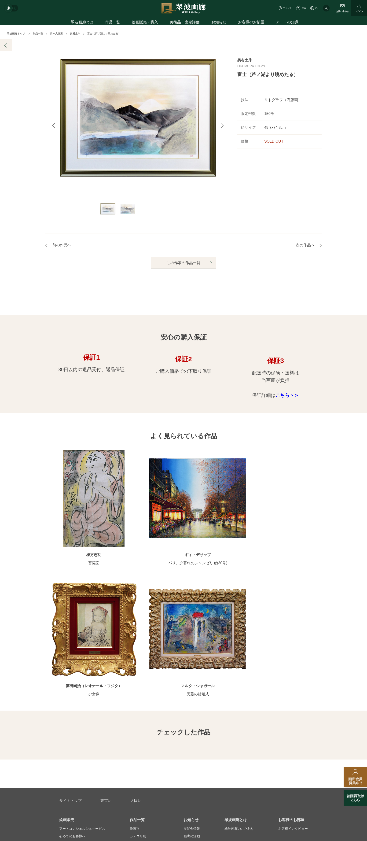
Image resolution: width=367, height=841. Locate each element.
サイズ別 (136, 702)
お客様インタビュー (293, 680)
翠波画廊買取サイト (293, 766)
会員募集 (65, 717)
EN (316, 8)
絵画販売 (66, 671)
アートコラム (288, 710)
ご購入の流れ (69, 702)
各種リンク (255, 766)
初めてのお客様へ (72, 687)
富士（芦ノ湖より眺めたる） (104, 33)
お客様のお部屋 (251, 23)
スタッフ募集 (145, 766)
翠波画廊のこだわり (239, 680)
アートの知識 (287, 23)
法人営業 (177, 766)
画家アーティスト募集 (104, 766)
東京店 (106, 652)
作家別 (134, 680)
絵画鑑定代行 (160, 743)
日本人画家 (56, 33)
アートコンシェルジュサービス (82, 680)
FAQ (303, 8)
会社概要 (65, 766)
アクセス (287, 8)
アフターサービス (115, 743)
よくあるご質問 (70, 710)
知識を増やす (289, 701)
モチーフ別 (138, 695)
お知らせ (218, 23)
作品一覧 (112, 23)
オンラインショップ (144, 710)
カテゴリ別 (138, 687)
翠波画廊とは (82, 23)
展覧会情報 (192, 680)
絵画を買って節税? (292, 717)
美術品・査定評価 (185, 23)
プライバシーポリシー (215, 766)
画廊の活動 (192, 687)
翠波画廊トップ (16, 33)
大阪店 (136, 652)
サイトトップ (70, 652)
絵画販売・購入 (145, 23)
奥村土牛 (75, 33)
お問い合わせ (70, 743)
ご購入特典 (67, 695)
